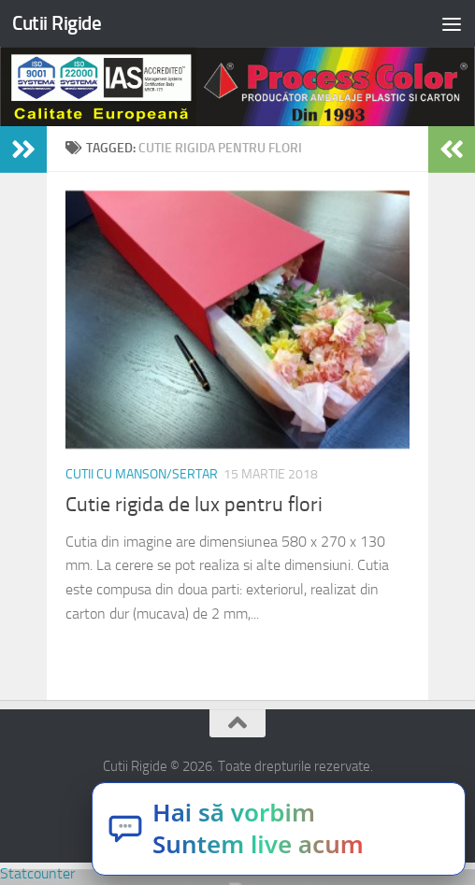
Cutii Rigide (56, 23)
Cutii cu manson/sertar (141, 474)
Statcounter (37, 873)
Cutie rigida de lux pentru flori (194, 504)
